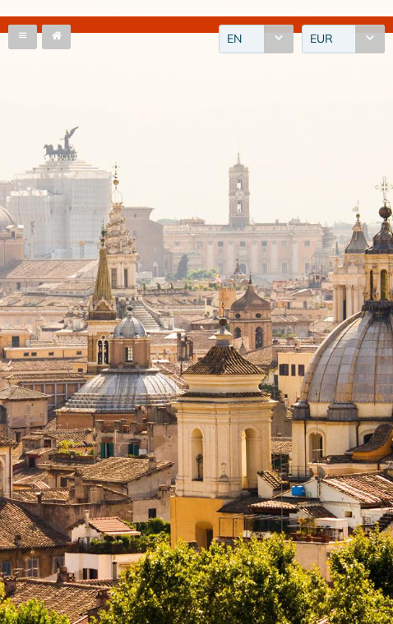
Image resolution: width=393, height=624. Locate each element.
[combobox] (256, 39)
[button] (22, 37)
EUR (321, 38)
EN (234, 38)
